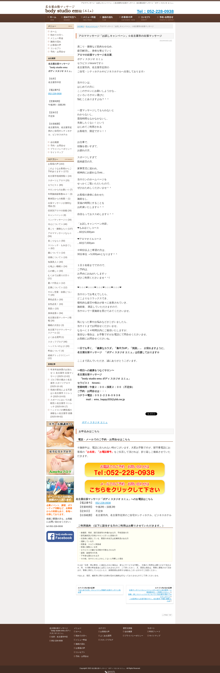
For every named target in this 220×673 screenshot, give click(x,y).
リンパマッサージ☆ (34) (60, 219)
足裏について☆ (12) (57, 287)
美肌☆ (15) (53, 308)
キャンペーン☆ (92, 26)
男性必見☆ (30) (55, 299)
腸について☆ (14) (56, 252)
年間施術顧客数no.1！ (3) (60, 194)
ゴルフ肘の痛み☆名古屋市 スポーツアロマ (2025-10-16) (61, 383)
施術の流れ (55, 41)
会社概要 (54, 142)
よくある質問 (105, 636)
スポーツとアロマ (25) (59, 180)
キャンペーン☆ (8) (57, 215)
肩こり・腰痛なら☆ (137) (60, 228)
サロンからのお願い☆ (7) (60, 189)
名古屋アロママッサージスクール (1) (59, 331)
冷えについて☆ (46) (57, 224)
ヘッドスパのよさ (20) (59, 346)
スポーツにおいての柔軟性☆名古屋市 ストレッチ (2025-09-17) (61, 403)
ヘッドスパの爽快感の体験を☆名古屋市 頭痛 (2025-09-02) (61, 413)
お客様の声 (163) (56, 164)
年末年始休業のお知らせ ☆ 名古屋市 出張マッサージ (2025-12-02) (62, 372)
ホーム (53, 31)
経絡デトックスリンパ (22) (58, 357)
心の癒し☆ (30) (55, 271)
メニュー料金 (56, 38)
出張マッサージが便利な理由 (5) (59, 204)
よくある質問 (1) (56, 337)
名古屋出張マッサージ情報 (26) (59, 319)
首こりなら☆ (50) (56, 241)
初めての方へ (56, 35)
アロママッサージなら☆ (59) (59, 234)
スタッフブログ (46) (57, 341)
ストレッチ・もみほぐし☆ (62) (59, 247)
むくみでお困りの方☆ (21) (58, 277)
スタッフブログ (106, 640)
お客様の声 (55, 45)
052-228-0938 (103, 503)
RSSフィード (154, 631)
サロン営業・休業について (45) (59, 293)
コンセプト (55, 48)
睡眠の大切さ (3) (56, 325)
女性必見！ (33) (55, 304)
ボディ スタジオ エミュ (95, 422)
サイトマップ (56, 152)
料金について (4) (56, 350)
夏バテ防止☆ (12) (56, 283)
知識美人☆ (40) (55, 262)
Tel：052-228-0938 (155, 11)
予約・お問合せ (57, 51)
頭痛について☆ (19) (57, 257)
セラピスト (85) (55, 185)
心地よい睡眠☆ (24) (57, 266)
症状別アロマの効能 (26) (60, 210)
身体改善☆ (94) (55, 313)
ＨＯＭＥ (80, 26)
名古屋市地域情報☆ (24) (60, 176)
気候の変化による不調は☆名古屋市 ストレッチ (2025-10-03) (61, 393)
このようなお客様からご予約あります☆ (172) (59, 170)
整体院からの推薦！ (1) (59, 198)
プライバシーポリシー (61, 149)
